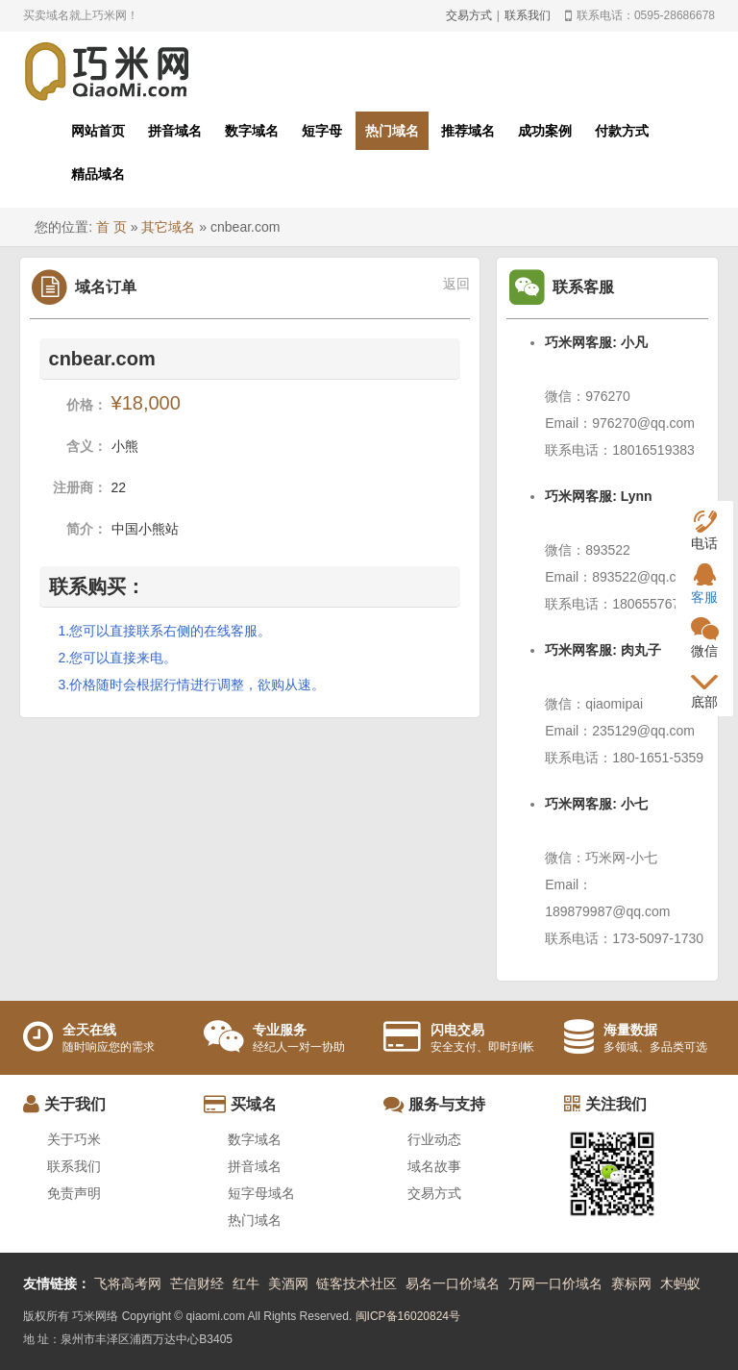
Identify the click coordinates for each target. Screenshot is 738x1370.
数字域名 (252, 130)
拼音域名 (175, 130)
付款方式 (622, 130)
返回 (456, 284)
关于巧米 (74, 1139)
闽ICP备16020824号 (408, 1316)
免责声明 (74, 1193)
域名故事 (434, 1166)
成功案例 (545, 130)
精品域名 (98, 174)
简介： (86, 528)
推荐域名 (468, 130)
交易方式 (469, 15)
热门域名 (392, 130)
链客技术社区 (356, 1283)
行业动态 (434, 1139)
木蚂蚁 (680, 1283)
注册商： (80, 487)
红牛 (246, 1283)
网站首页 (98, 130)
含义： (86, 446)
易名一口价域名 (453, 1283)
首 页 (111, 227)
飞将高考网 (127, 1283)
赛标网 (631, 1283)
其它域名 (168, 227)
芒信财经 (197, 1283)
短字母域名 (261, 1193)
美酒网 (288, 1283)
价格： (86, 404)
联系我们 (527, 15)
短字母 (322, 130)
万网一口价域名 (555, 1283)
